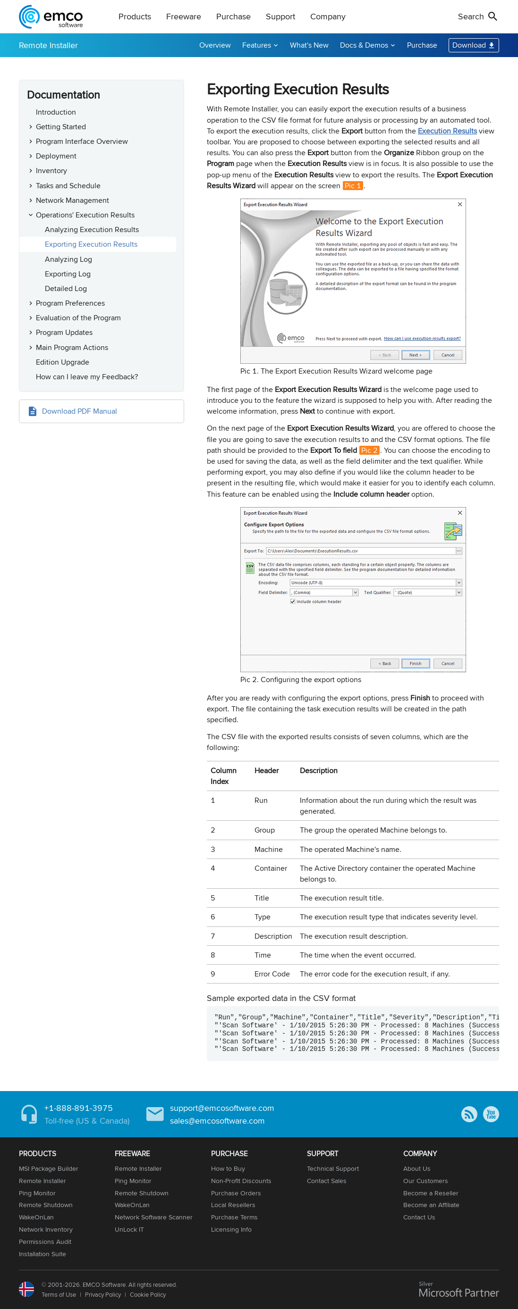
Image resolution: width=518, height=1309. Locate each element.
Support (280, 16)
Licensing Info (231, 1229)
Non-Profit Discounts (241, 1180)
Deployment (56, 155)
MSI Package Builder (48, 1168)
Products (135, 16)
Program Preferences (70, 303)
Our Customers (425, 1180)
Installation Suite (42, 1254)
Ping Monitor (37, 1193)
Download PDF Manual (79, 411)
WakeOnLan (36, 1217)
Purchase (233, 16)
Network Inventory (46, 1229)
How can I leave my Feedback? (87, 376)
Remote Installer (48, 45)
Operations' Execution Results (85, 214)
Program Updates (64, 332)
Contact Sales (327, 1180)
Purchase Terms (234, 1217)
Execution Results (447, 130)
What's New (309, 45)
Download (469, 45)
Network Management (72, 200)
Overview (215, 45)
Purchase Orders (236, 1193)
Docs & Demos (364, 45)
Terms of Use (59, 1294)
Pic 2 (369, 450)
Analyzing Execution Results (92, 229)
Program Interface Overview (82, 141)
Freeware (183, 16)
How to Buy (228, 1168)
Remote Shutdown (46, 1204)
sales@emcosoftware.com (217, 1120)
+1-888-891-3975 (78, 1107)
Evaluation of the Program (78, 317)
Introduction (56, 112)
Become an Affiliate (431, 1204)
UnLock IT (129, 1229)
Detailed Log (66, 288)
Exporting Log (68, 273)
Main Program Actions (72, 347)
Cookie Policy (148, 1294)
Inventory (51, 170)
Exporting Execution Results (91, 244)
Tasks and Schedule (68, 185)
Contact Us (419, 1217)
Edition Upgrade (62, 362)
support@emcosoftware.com (222, 1107)
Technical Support (333, 1168)
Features (256, 45)
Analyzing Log (68, 259)
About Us (417, 1168)
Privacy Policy (103, 1294)
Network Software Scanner (154, 1217)
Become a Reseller (431, 1193)
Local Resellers (233, 1204)
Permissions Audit (45, 1241)
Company (328, 16)
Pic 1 (353, 185)
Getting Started (61, 126)
